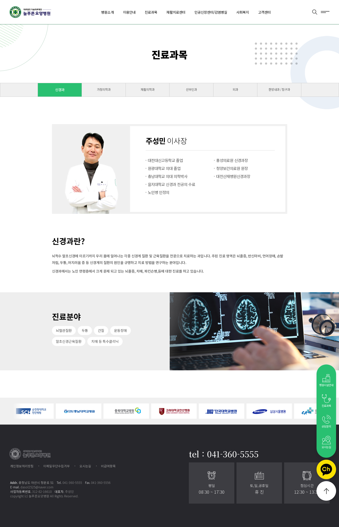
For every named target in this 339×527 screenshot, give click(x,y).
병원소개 (107, 12)
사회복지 (242, 12)
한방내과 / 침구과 (279, 89)
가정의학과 (104, 89)
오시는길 (85, 466)
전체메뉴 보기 (325, 11)
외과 (235, 89)
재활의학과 (147, 89)
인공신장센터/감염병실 (210, 12)
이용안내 (129, 12)
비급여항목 (108, 466)
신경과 (59, 89)
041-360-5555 (72, 482)
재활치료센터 (175, 12)
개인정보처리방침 (22, 466)
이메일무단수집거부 (56, 466)
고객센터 (264, 12)
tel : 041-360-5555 (224, 454)
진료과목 (151, 12)
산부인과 (191, 89)
